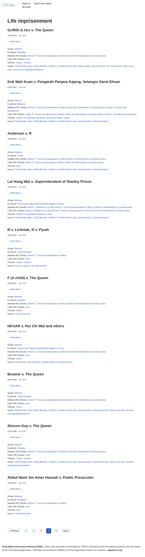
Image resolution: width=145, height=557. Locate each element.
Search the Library (43, 3)
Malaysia (21, 105)
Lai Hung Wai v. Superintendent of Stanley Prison (49, 183)
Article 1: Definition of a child (41, 208)
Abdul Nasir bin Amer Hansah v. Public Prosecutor (50, 481)
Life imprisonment (115, 67)
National (18, 49)
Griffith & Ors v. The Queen (30, 30)
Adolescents (20, 365)
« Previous (14, 534)
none (28, 59)
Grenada (21, 451)
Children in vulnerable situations (30, 118)
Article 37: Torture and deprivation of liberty (47, 56)
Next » (66, 534)
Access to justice (22, 268)
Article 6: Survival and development (121, 115)
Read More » (16, 42)
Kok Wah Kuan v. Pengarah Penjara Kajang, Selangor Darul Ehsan (63, 82)
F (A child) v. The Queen (27, 280)
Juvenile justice (99, 67)
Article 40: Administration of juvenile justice (87, 56)
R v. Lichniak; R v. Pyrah (28, 231)
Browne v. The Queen (25, 377)
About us (26, 3)
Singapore (22, 503)
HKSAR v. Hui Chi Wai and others (35, 328)
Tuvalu (20, 157)
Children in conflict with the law (63, 67)
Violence (27, 63)
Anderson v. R (19, 134)
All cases (26, 7)
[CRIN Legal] (9, 5)
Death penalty (84, 67)
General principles (54, 118)
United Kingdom (24, 254)
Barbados (21, 53)
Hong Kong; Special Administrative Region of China (40, 205)
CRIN (24, 36)
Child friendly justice (24, 67)
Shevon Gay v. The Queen (29, 429)
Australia (21, 302)
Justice (19, 63)
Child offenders (41, 67)
